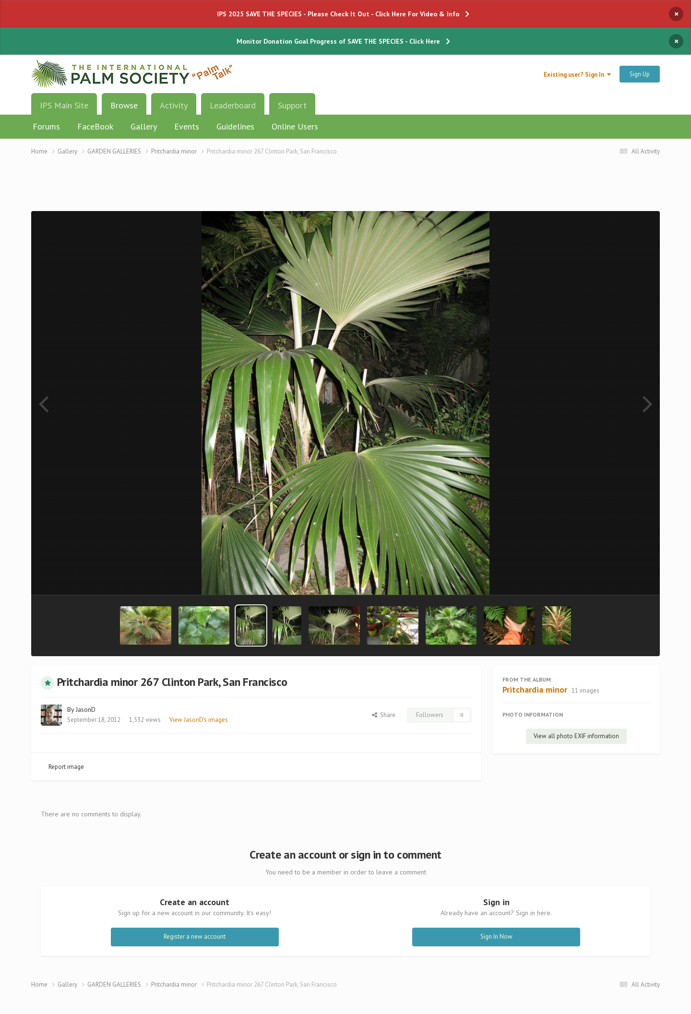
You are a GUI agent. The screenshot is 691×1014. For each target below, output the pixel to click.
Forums (46, 126)
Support (292, 105)
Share (383, 715)
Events (186, 126)
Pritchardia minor (534, 689)
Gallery (144, 126)
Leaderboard (233, 105)
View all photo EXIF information (576, 736)
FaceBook (95, 126)
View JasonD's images (198, 720)
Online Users (295, 126)
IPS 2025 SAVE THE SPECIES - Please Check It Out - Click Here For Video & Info (338, 14)
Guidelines (235, 126)
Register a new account (195, 936)
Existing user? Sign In (577, 75)
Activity (174, 105)
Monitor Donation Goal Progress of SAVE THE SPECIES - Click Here (338, 41)
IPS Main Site (64, 105)
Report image (66, 767)
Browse (124, 109)
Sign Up (640, 74)
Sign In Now (496, 936)
